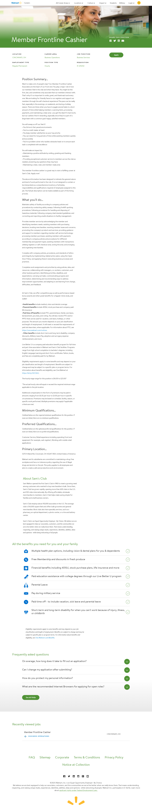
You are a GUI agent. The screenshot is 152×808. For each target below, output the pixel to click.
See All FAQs (31, 697)
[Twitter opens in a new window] (69, 776)
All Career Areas (62, 3)
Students (113, 3)
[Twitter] (114, 41)
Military (122, 3)
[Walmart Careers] (20, 2)
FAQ (32, 757)
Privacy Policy (114, 757)
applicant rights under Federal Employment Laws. (78, 790)
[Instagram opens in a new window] (78, 776)
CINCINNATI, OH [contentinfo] (114, 734)
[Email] (122, 41)
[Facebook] (110, 41)
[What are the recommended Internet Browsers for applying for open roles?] (127, 687)
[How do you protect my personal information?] (127, 678)
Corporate (62, 757)
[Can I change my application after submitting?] (127, 670)
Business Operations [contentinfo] (39, 736)
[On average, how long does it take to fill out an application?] (127, 661)
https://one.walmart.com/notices (34, 330)
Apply (116, 55)
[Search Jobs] (139, 3)
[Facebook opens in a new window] (64, 776)
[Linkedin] (118, 41)
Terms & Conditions (87, 757)
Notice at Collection (76, 764)
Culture (90, 3)
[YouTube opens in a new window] (88, 776)
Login (131, 3)
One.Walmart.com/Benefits (45, 637)
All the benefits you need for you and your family (45, 544)
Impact (102, 3)
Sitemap (45, 757)
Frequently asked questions (30, 654)
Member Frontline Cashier (37, 732)
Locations (77, 3)
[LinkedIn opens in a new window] (74, 776)
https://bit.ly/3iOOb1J (30, 373)
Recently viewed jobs (26, 724)
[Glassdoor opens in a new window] (83, 776)
